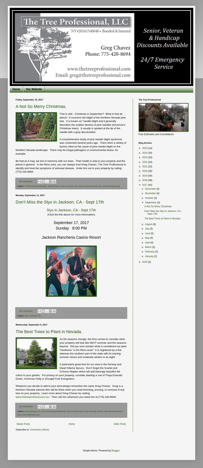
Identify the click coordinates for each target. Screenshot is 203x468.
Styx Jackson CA (33, 316)
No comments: (26, 181)
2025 (145, 148)
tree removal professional (53, 411)
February (150, 251)
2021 (145, 166)
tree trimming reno (111, 186)
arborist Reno (53, 186)
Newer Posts (23, 424)
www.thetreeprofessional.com (32, 396)
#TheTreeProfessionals (35, 186)
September (151, 202)
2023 (145, 157)
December (151, 188)
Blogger (115, 450)
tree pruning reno (33, 411)
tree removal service (93, 411)
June (148, 233)
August (149, 224)
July (147, 228)
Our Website (34, 89)
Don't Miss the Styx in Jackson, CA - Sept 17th (60, 202)
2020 (145, 171)
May (147, 238)
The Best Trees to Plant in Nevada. (49, 331)
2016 (145, 262)
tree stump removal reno (90, 186)
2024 (145, 153)
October (149, 198)
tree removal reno (69, 186)
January (149, 256)
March (148, 247)
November (151, 193)
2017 (145, 185)
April (147, 242)
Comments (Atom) (39, 429)
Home (16, 89)
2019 (145, 175)
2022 (145, 162)
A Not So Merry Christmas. (41, 106)
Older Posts (120, 424)
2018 (145, 180)
